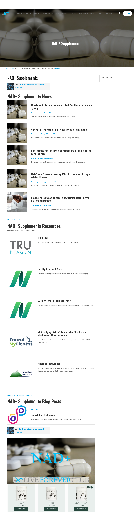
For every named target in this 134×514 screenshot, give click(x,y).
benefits (58, 69)
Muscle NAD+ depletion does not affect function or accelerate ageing (57, 106)
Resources (109, 13)
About (100, 13)
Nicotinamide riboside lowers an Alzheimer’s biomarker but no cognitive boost (61, 152)
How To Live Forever (86, 13)
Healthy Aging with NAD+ (50, 269)
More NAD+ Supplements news (18, 220)
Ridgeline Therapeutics (49, 363)
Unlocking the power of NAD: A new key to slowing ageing (60, 129)
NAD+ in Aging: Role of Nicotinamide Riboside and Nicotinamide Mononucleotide (63, 333)
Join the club (10, 69)
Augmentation (48, 13)
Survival (73, 13)
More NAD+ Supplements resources (19, 395)
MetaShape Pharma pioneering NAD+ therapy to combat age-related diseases (62, 175)
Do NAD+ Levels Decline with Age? (55, 300)
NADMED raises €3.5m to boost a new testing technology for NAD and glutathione (62, 199)
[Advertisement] (67, 4)
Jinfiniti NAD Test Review (43, 415)
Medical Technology (24, 13)
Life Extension (61, 13)
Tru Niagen (43, 237)
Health (36, 13)
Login (128, 13)
